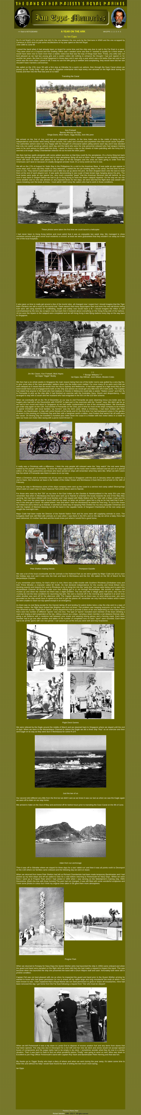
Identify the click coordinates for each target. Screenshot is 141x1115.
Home (72, 1111)
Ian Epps (20, 1068)
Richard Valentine (58, 1113)
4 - (119, 32)
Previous (66, 1111)
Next (76, 1111)
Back (22, 32)
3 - (117, 32)
